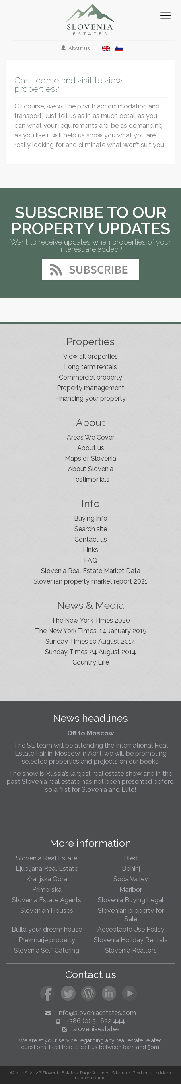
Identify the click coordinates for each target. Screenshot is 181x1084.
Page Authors (94, 1073)
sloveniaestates (96, 1029)
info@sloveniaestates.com (97, 1013)
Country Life (90, 662)
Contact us (90, 539)
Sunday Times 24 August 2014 (90, 652)
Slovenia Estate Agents (46, 900)
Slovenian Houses (46, 910)
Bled (131, 858)
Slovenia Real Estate (46, 858)
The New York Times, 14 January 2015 (90, 631)
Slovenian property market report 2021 (90, 581)
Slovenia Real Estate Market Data (90, 571)
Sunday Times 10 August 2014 (90, 641)
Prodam (140, 1073)
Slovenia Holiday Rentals (131, 940)
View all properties (90, 356)
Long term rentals (90, 367)
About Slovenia (90, 469)
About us (76, 48)
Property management (90, 388)
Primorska (47, 889)
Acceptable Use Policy (131, 929)
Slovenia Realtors (131, 950)
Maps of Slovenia (90, 458)
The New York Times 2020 (90, 620)
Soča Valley (130, 879)
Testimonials (90, 479)
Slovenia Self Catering (46, 950)
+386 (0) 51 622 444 (95, 1021)
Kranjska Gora (46, 879)
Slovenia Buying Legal (131, 900)
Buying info (90, 518)
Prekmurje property (47, 940)
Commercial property (90, 377)
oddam (163, 1073)
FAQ (90, 560)
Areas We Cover (90, 437)
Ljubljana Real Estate (47, 868)
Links (90, 550)
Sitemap (121, 1073)
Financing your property (90, 398)
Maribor (130, 889)
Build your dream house (47, 929)
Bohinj (131, 868)
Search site (90, 529)
